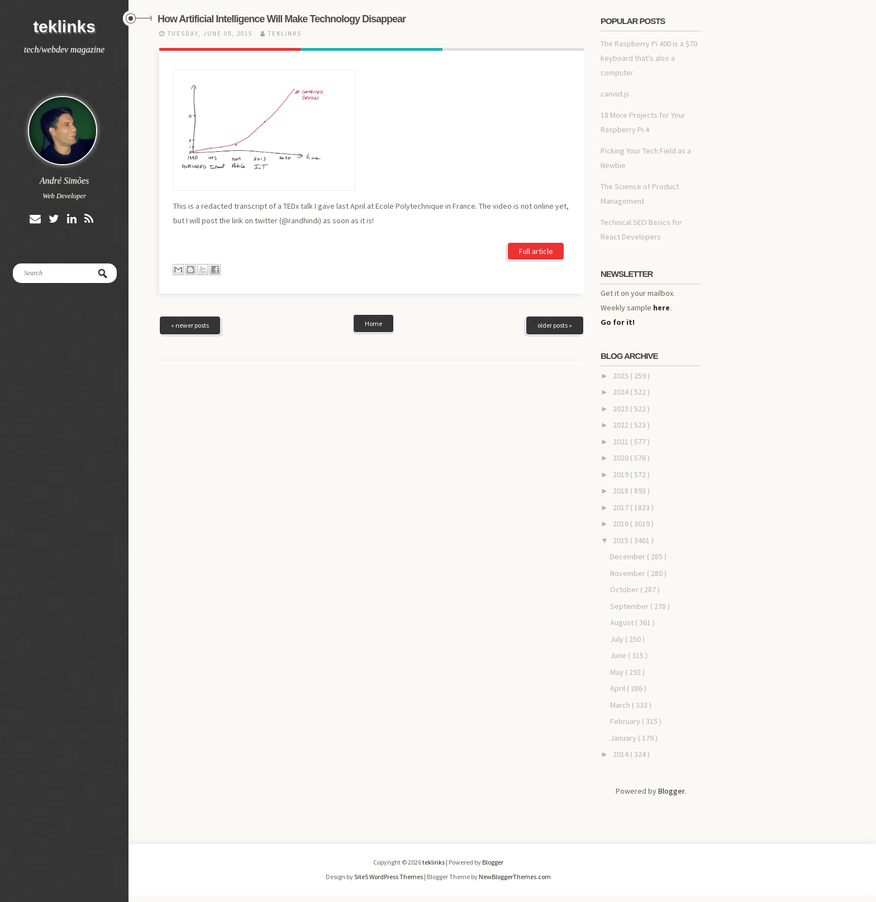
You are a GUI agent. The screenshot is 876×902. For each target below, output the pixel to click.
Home (373, 260)
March (621, 705)
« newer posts (190, 262)
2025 (621, 376)
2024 (621, 392)
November (628, 573)
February (626, 721)
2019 (621, 474)
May (617, 672)
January (624, 738)
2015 (621, 540)
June (619, 655)
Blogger (671, 791)
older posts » (554, 262)
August (622, 622)
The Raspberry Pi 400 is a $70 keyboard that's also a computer (649, 58)
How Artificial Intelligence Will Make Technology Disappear (282, 19)
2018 (621, 491)
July (617, 639)
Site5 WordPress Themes (389, 876)
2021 (621, 441)
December (628, 556)
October (625, 589)
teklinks (64, 26)
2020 (621, 458)
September (630, 606)
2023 (621, 409)
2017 (621, 507)
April (618, 688)
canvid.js (615, 94)
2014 (621, 754)
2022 (621, 425)
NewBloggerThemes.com (515, 876)
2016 (621, 524)
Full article (536, 143)
